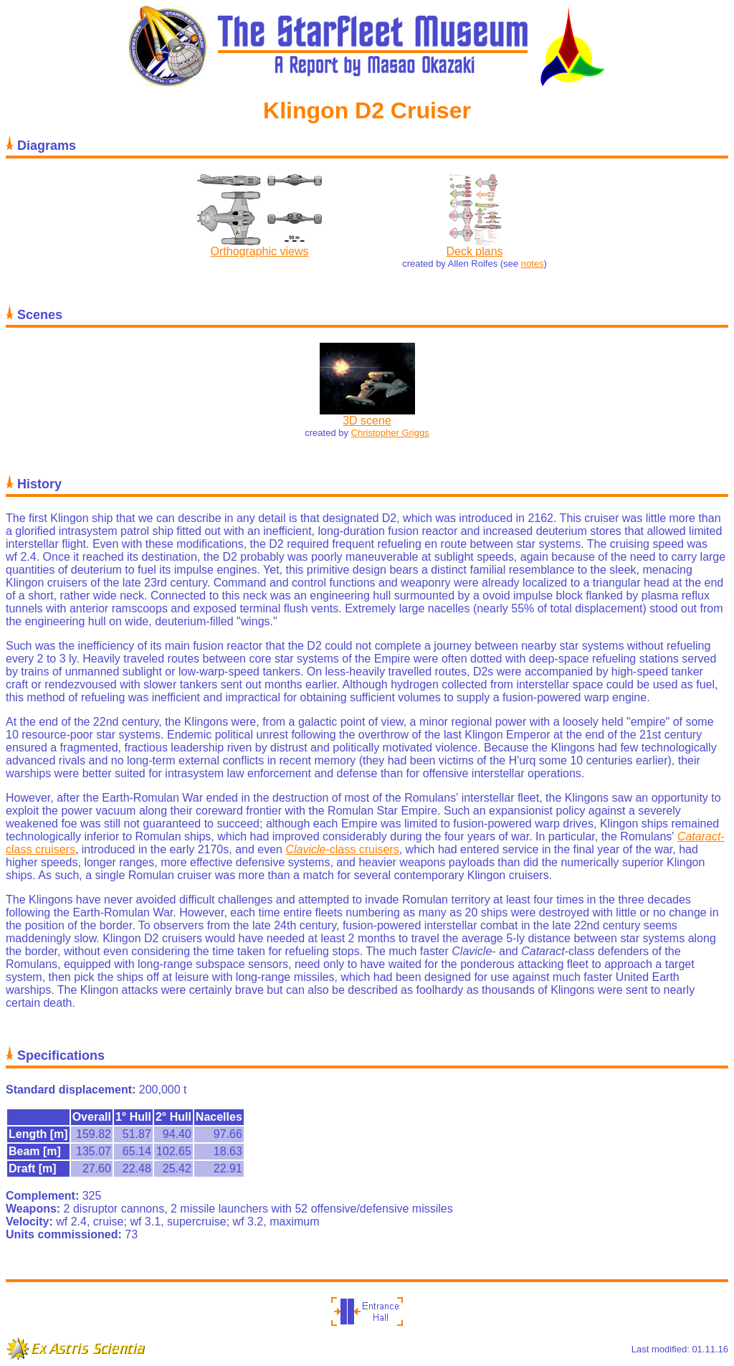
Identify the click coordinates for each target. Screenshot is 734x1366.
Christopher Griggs (390, 432)
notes (532, 263)
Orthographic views (260, 251)
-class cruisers (342, 849)
